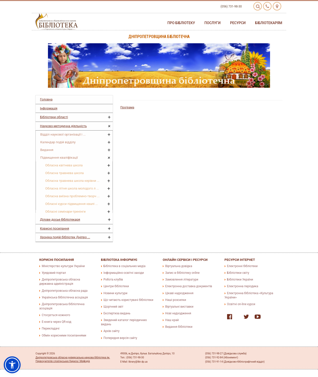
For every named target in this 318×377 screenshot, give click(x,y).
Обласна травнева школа (64, 173)
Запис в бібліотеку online (182, 273)
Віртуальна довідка (178, 266)
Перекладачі (50, 328)
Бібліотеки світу (238, 273)
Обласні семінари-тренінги (65, 211)
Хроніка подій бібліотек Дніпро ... (65, 237)
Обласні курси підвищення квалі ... (71, 204)
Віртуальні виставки (179, 306)
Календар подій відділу (58, 142)
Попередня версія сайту (120, 338)
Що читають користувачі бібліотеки (128, 300)
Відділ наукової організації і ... (63, 134)
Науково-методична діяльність (63, 126)
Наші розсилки (175, 300)
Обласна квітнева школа (64, 165)
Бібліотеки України (240, 279)
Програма (127, 107)
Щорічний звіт (113, 306)
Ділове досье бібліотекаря (60, 219)
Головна (46, 99)
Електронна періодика (242, 286)
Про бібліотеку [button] (181, 23)
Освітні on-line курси (241, 304)
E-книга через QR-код (56, 322)
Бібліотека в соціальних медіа (125, 266)
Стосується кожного (56, 315)
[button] (12, 365)
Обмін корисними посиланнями (64, 335)
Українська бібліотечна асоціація (65, 297)
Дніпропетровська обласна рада (64, 290)
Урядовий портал (54, 273)
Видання (46, 150)
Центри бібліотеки (116, 286)
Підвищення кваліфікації (59, 157)
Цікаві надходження (179, 293)
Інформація (48, 108)
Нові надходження (178, 313)
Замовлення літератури (181, 279)
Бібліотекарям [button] (268, 23)
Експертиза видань (117, 313)
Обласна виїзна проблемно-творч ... (72, 196)
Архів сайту (111, 331)
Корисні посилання (54, 228)
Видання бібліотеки (178, 327)
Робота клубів (113, 279)
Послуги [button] (212, 23)
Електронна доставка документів (188, 286)
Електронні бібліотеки (242, 266)
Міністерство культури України (63, 266)
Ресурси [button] (238, 23)
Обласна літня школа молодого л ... (72, 188)
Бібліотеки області (54, 117)
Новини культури (115, 293)
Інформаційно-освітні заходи (124, 273)
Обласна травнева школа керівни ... (72, 181)
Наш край (172, 320)
